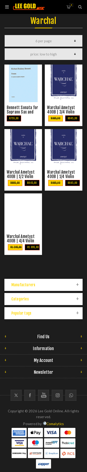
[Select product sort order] (43, 54)
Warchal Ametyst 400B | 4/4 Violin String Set (21, 241)
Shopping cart (71, 5)
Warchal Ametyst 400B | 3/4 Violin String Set (61, 112)
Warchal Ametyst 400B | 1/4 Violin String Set (61, 176)
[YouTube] (43, 395)
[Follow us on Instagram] (57, 395)
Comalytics (53, 423)
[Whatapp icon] (70, 395)
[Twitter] (16, 395)
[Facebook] (29, 395)
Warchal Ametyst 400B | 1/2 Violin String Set (21, 176)
